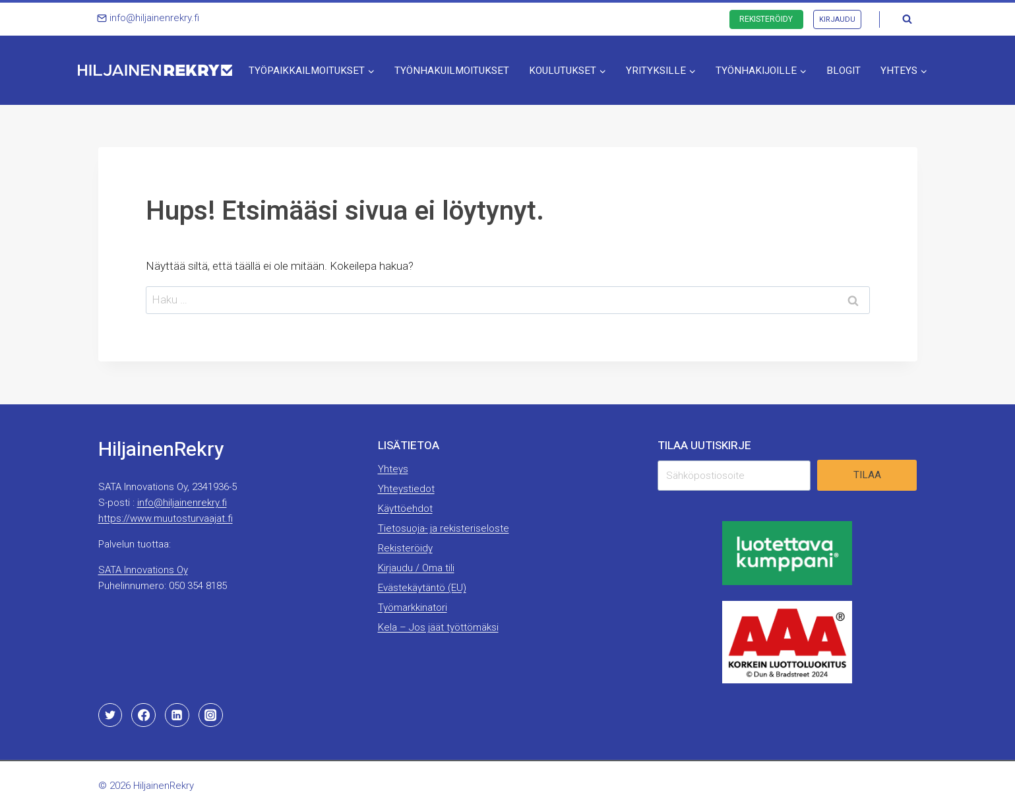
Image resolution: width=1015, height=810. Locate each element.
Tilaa (867, 475)
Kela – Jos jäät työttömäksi (438, 627)
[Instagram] (210, 715)
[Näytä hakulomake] (907, 19)
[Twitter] (110, 715)
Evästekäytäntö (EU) (422, 588)
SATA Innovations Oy (143, 570)
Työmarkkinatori (412, 607)
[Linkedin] (177, 715)
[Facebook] (143, 715)
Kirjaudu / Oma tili (416, 568)
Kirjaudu (837, 19)
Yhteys (393, 469)
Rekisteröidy (766, 19)
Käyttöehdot (405, 508)
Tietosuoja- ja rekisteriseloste (443, 528)
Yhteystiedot (406, 489)
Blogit (843, 70)
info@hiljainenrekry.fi (182, 503)
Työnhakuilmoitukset (451, 70)
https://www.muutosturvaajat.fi (165, 518)
